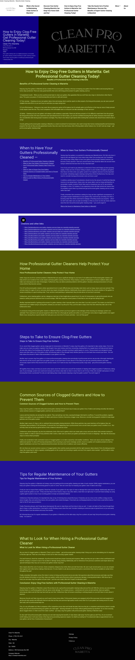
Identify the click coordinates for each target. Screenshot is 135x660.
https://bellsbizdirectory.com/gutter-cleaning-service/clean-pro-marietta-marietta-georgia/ (51, 227)
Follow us (72, 641)
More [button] (117, 6)
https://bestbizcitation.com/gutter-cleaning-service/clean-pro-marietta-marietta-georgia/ (51, 235)
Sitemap (71, 634)
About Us (126, 7)
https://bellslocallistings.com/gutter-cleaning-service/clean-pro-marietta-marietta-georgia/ (51, 231)
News (21, 6)
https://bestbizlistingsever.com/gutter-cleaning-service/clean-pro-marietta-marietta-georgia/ (52, 244)
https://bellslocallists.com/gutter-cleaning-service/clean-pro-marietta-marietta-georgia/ (51, 233)
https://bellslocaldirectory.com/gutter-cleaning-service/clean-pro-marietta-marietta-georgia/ (52, 229)
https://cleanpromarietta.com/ (17, 655)
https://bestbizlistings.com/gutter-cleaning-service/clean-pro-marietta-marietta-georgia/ (51, 242)
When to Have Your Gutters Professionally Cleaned (38, 163)
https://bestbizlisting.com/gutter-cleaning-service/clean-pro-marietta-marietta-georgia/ (50, 240)
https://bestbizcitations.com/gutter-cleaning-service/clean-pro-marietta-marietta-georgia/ (51, 238)
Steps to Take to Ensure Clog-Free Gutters (36, 169)
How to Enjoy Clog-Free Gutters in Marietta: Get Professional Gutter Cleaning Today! (72, 9)
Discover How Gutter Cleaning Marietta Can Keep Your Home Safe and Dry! (52, 9)
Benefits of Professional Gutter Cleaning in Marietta (38, 161)
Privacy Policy (73, 637)
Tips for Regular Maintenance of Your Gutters (36, 176)
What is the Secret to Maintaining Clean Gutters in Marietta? (32, 9)
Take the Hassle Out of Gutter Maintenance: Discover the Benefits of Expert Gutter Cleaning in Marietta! (100, 9)
